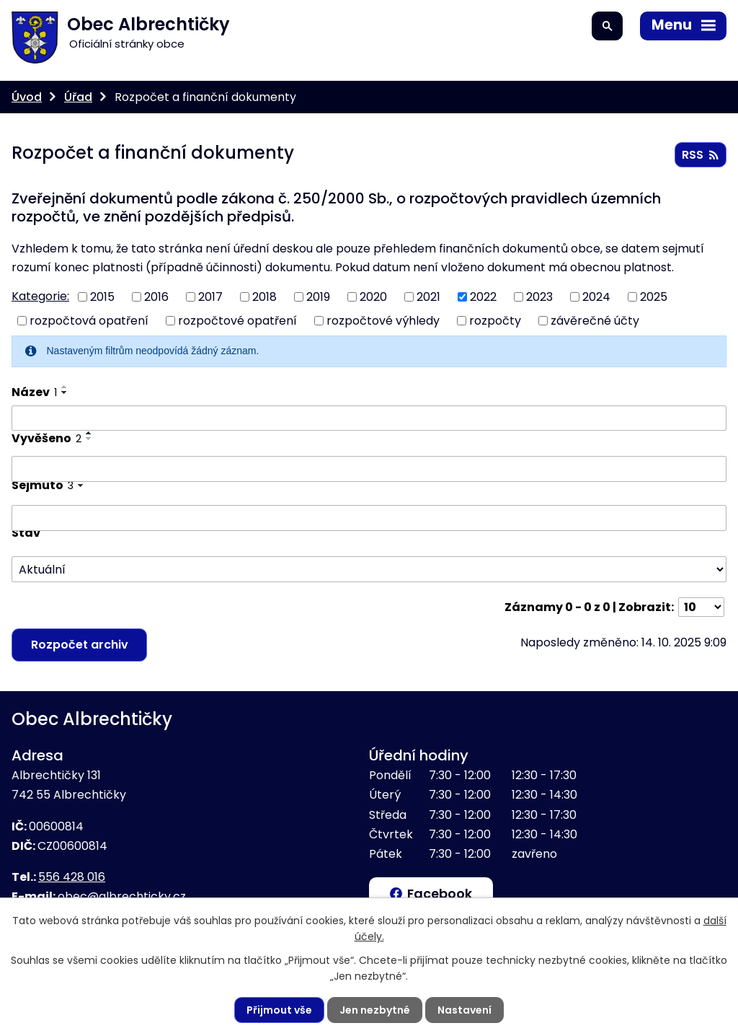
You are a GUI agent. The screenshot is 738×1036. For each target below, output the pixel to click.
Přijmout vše (279, 1010)
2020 (373, 297)
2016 (156, 297)
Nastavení (464, 1010)
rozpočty (495, 320)
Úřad (78, 97)
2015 (102, 297)
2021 (428, 297)
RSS (700, 154)
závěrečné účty (595, 320)
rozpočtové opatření (237, 320)
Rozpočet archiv (79, 644)
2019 (318, 297)
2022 (483, 297)
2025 (653, 297)
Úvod (27, 97)
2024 (596, 297)
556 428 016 (71, 877)
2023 (539, 297)
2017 (210, 297)
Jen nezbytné (374, 1010)
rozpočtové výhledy (383, 320)
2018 (264, 297)
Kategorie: (40, 296)
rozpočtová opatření (89, 320)
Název (34, 392)
